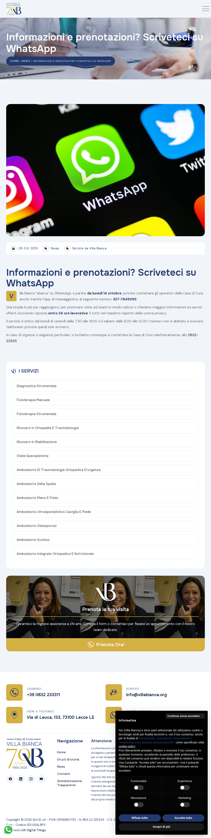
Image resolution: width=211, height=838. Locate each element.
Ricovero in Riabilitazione (37, 442)
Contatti (63, 774)
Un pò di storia (68, 759)
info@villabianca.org (146, 694)
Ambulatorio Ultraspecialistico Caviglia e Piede (54, 512)
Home (14, 61)
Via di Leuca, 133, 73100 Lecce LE (60, 717)
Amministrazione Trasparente (69, 783)
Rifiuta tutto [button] (140, 817)
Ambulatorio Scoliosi (33, 540)
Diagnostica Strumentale (36, 386)
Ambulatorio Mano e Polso (37, 498)
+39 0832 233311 (43, 694)
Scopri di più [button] (161, 826)
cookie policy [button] (127, 746)
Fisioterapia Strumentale (36, 414)
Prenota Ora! (110, 645)
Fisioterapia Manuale (33, 400)
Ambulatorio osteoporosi (36, 526)
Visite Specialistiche (32, 456)
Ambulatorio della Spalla (36, 484)
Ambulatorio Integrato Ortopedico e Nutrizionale (55, 554)
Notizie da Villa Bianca (90, 248)
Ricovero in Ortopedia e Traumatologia (48, 428)
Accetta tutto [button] (183, 817)
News (26, 61)
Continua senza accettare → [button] (185, 716)
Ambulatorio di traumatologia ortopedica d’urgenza (59, 470)
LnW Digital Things (33, 830)
